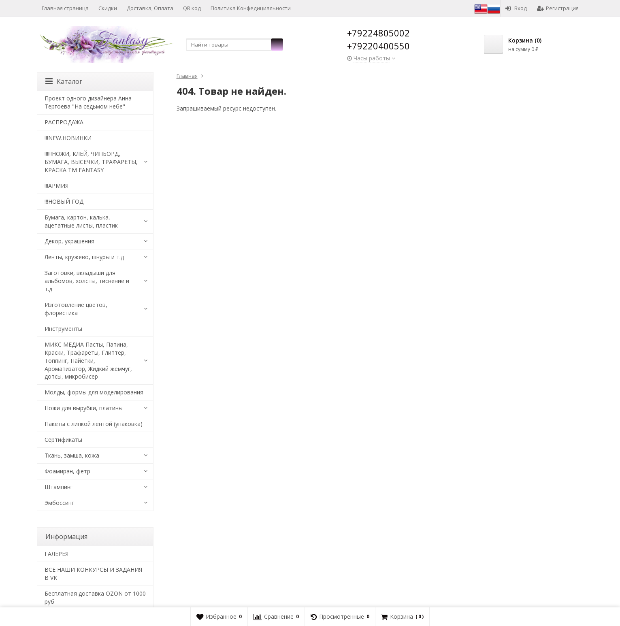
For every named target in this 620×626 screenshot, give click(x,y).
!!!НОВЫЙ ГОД (64, 201)
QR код (192, 8)
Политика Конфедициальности (251, 8)
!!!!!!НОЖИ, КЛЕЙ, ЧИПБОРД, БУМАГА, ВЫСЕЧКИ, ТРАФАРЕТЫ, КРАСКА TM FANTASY (91, 162)
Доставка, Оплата (150, 8)
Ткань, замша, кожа (72, 455)
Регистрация (558, 8)
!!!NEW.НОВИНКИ (68, 138)
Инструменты (63, 328)
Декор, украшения (69, 241)
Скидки (107, 8)
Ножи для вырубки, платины (84, 408)
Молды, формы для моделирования (94, 392)
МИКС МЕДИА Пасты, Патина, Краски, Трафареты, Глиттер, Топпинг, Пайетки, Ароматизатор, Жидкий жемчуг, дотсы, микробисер (88, 361)
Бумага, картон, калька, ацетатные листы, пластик (81, 221)
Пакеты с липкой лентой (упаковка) (94, 424)
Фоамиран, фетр (67, 471)
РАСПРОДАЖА (64, 122)
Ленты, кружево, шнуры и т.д (84, 257)
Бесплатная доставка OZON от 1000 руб (95, 597)
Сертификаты (63, 439)
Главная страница (65, 8)
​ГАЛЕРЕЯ (56, 554)
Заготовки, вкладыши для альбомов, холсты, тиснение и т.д (87, 281)
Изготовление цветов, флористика (76, 309)
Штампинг (59, 487)
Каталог (63, 81)
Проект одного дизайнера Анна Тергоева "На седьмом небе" (88, 102)
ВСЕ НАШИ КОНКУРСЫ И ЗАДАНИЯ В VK (93, 573)
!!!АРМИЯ (56, 186)
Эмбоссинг (59, 503)
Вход (516, 8)
